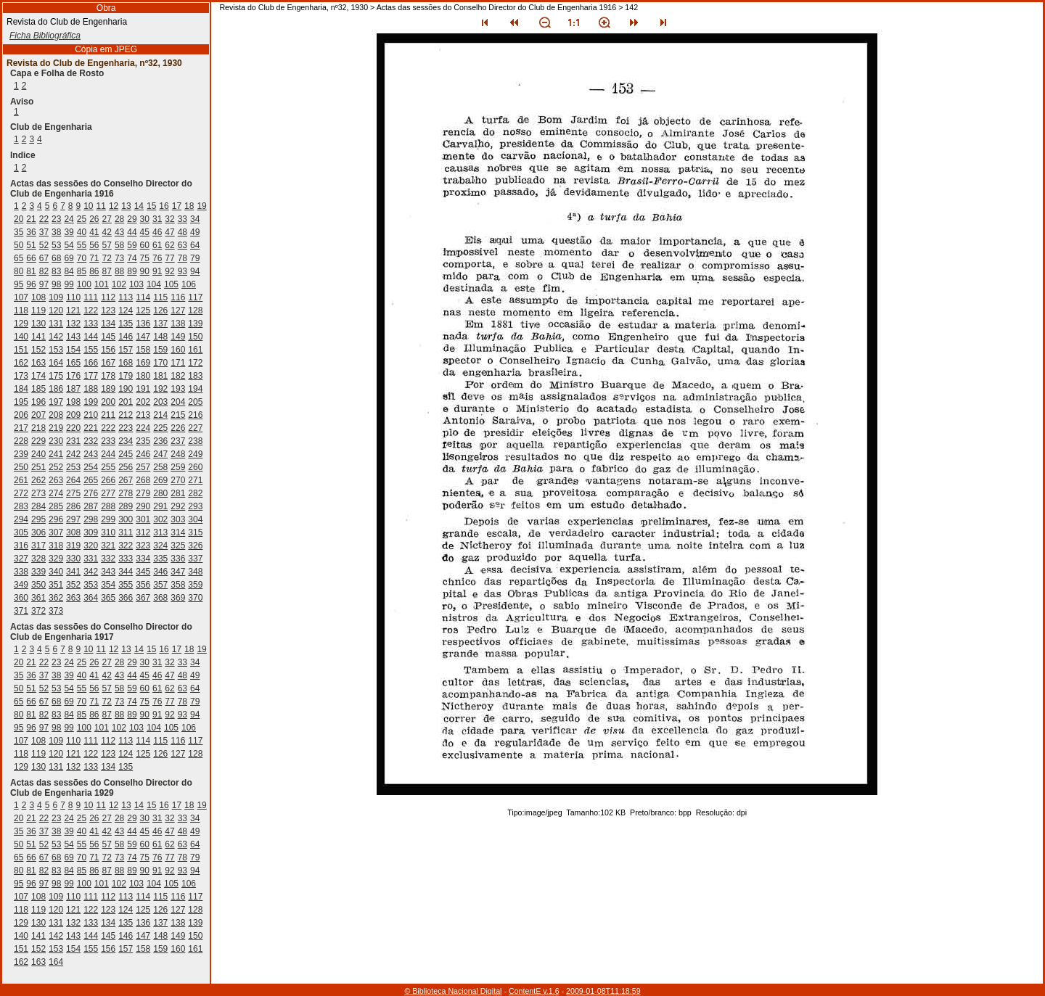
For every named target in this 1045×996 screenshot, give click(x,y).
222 (108, 428)
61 (157, 245)
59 (131, 245)
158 (143, 350)
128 (195, 310)
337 (195, 558)
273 (38, 493)
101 (101, 284)
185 (38, 389)
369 (178, 598)
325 (178, 545)
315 (195, 532)
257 (143, 467)
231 (73, 441)
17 (176, 206)
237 (178, 441)
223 (125, 428)
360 (21, 598)
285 (56, 506)
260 (195, 467)
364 (90, 598)
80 (18, 271)
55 (81, 245)
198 (73, 402)
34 (195, 219)
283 (21, 506)
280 (160, 493)
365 (108, 598)
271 (195, 480)
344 (125, 572)
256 (125, 467)
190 (125, 389)
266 (108, 480)
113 (125, 297)
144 (90, 337)
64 (195, 245)
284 (38, 506)
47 (169, 232)
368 (160, 598)
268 (143, 480)
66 (31, 258)
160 (178, 350)
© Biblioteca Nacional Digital (452, 991)
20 (18, 219)
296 (56, 519)
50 (18, 245)
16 (163, 206)
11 (101, 206)
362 (56, 598)
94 (195, 271)
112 (108, 297)
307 (56, 532)
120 (56, 310)
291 (160, 506)
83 (56, 271)
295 (38, 519)
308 (73, 532)
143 (73, 337)
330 (73, 558)
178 (108, 376)
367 (143, 598)
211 (108, 415)
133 (90, 323)
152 (38, 350)
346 (160, 572)
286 (73, 506)
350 (38, 585)
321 (108, 545)
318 (56, 545)
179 (125, 376)
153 (56, 350)
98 (56, 284)
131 (56, 323)
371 (21, 611)
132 (73, 323)
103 (136, 284)
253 (73, 467)
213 (143, 415)
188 (90, 389)
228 (21, 441)
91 (157, 271)
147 (143, 337)
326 (195, 545)
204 (178, 402)
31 (157, 219)
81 (31, 271)
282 (195, 493)
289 (125, 506)
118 (21, 310)
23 (56, 219)
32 (169, 219)
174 (38, 376)
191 (143, 389)
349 (21, 585)
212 (125, 415)
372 (38, 611)
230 (56, 441)
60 (144, 245)
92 (169, 271)
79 (195, 258)
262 (38, 480)
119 (38, 310)
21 (31, 219)
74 (131, 258)
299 (108, 519)
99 (68, 284)
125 (143, 310)
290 (143, 506)
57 (107, 245)
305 (21, 532)
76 (157, 258)
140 (21, 337)
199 (90, 402)
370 (195, 598)
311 (125, 532)
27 (107, 219)
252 (56, 467)
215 (178, 415)
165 (73, 363)
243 (90, 454)
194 (195, 389)
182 (178, 376)
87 (107, 271)
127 (178, 310)
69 (68, 258)
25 (81, 219)
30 (144, 219)
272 (21, 493)
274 (56, 493)
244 (108, 454)
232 (90, 441)
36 (31, 232)
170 (160, 363)
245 (125, 454)
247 (160, 454)
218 (38, 428)
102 (119, 284)
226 (178, 428)
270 (178, 480)
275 (73, 493)
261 (21, 480)
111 (90, 297)
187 (73, 389)
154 (73, 350)
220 (73, 428)
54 (68, 245)
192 (160, 389)
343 (108, 572)
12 (113, 206)
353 (90, 585)
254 (90, 467)
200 (108, 402)
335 (160, 558)
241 (56, 454)
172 (195, 363)
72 (107, 258)
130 (38, 323)
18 (189, 206)
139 (195, 323)
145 (108, 337)
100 (84, 284)
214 (160, 415)
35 (18, 232)
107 (21, 297)
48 (182, 232)
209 (73, 415)
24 (68, 219)
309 (90, 532)
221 (90, 428)
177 (90, 376)
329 (56, 558)
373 (56, 611)
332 (108, 558)
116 (178, 297)
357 (160, 585)
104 (154, 284)
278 (125, 493)
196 (38, 402)
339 (38, 572)
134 (108, 323)
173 (21, 376)
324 (160, 545)
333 (125, 558)
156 (108, 350)
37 (44, 232)
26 (94, 219)
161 (195, 350)
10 (88, 206)
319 (73, 545)
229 (38, 441)
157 (125, 350)
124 (125, 310)
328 (38, 558)
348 (195, 572)
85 (81, 271)
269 (160, 480)
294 (21, 519)
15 (151, 206)
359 (195, 585)
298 (90, 519)
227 (195, 428)
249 (195, 454)
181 (160, 376)
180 (143, 376)
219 (56, 428)
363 (73, 598)
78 (182, 258)
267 (125, 480)
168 (125, 363)
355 (125, 585)
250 (21, 467)
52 (44, 245)
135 (125, 323)
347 (178, 572)
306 (38, 532)
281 (178, 493)
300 (125, 519)
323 (143, 545)
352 (73, 585)
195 (21, 402)
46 (157, 232)
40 (81, 232)
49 (195, 232)
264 (73, 480)
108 (38, 297)
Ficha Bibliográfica (45, 35)
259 (178, 467)
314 (178, 532)
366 (125, 598)
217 (21, 428)
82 (44, 271)
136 (143, 323)
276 (90, 493)
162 (21, 363)
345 (143, 572)
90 (144, 271)
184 (21, 389)
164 (56, 363)
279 (143, 493)
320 (90, 545)
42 (107, 232)
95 (18, 284)
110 (73, 297)
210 (90, 415)
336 (178, 558)
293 (195, 506)
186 (56, 389)
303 (178, 519)
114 (143, 297)
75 (144, 258)
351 (56, 585)
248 (178, 454)
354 (108, 585)
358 (178, 585)
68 (56, 258)
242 (73, 454)
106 (188, 284)
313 (160, 532)
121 (73, 310)
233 (108, 441)
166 (90, 363)
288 (108, 506)
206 (21, 415)
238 (195, 441)
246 (143, 454)
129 (21, 323)
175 (56, 376)
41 (94, 232)
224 (143, 428)
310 (108, 532)
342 (90, 572)
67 (44, 258)
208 (56, 415)
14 (139, 206)
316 (21, 545)
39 (68, 232)
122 (90, 310)
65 (18, 258)
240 (38, 454)
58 (119, 245)
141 (38, 337)
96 (31, 284)
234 (125, 441)
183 (195, 376)
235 (143, 441)
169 (143, 363)
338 (21, 572)
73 (119, 258)
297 (73, 519)
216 (195, 415)
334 (143, 558)
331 (90, 558)
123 (108, 310)
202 (143, 402)
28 (119, 219)
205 (195, 402)
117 (195, 297)
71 (94, 258)
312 (143, 532)
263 (56, 480)
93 (182, 271)
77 (169, 258)
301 (143, 519)
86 (94, 271)
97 (44, 284)
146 (125, 337)
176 (73, 376)
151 (21, 350)
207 (38, 415)
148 (160, 337)
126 (160, 310)
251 (38, 467)
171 (178, 363)
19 (201, 206)
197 (56, 402)
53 (56, 245)
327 (21, 558)
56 (94, 245)
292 (178, 506)
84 (68, 271)
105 (171, 284)
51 (31, 245)
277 (108, 493)
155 (90, 350)
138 (178, 323)
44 (131, 232)
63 (182, 245)
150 (195, 337)
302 (160, 519)
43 (119, 232)
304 (195, 519)
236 (160, 441)
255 (108, 467)
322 (125, 545)
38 (56, 232)
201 (125, 402)
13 (126, 206)
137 (160, 323)
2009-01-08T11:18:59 (603, 991)
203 (160, 402)
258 (160, 467)
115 (160, 297)
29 (131, 219)
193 (178, 389)
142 (56, 337)
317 (38, 545)
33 (182, 219)
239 (21, 454)
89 (131, 271)
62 (169, 245)
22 (44, 219)
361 (38, 598)
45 (144, 232)
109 (56, 297)
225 (160, 428)
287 (90, 506)
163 (38, 363)
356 (143, 585)
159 (160, 350)
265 (90, 480)
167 (108, 363)
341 (73, 572)
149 (178, 337)
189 (108, 389)
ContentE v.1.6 (534, 991)
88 (119, 271)
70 (81, 258)
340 (56, 572)
